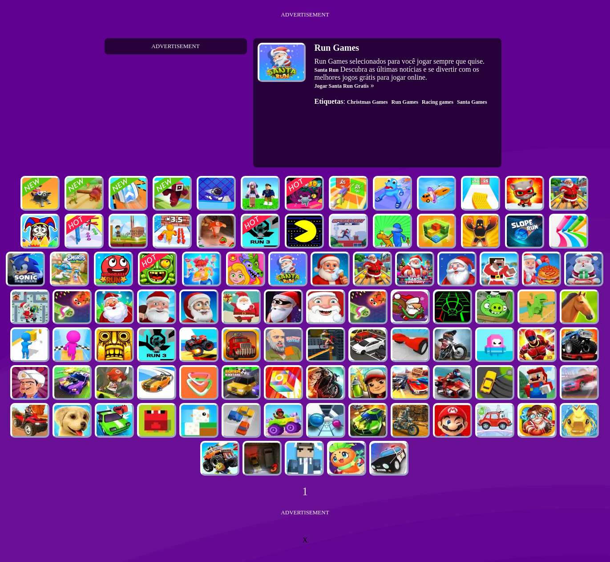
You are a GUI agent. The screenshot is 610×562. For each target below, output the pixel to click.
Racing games (437, 102)
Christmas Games (367, 102)
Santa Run (327, 70)
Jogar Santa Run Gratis (342, 86)
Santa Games (472, 102)
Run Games (405, 102)
